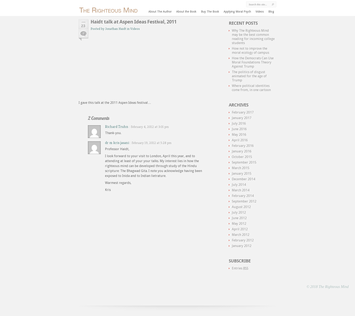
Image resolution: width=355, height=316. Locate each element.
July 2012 (239, 212)
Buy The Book (210, 11)
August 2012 (241, 207)
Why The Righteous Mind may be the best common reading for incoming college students (253, 37)
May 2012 (239, 224)
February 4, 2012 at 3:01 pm (150, 127)
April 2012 (240, 229)
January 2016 (241, 151)
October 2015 (242, 157)
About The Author (160, 11)
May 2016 (239, 135)
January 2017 (241, 118)
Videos (260, 11)
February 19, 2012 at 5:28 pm (152, 143)
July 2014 (239, 185)
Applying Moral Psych (237, 11)
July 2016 (239, 123)
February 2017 (243, 112)
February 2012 (243, 240)
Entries (240, 268)
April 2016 (240, 140)
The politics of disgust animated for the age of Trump (249, 76)
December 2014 (243, 179)
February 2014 (243, 196)
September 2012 (244, 201)
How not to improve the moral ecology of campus (250, 51)
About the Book (186, 11)
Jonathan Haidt (115, 29)
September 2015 (244, 162)
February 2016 (243, 146)
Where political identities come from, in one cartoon (251, 88)
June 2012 (239, 218)
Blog (271, 11)
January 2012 (241, 246)
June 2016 (239, 129)
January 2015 (241, 174)
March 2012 (240, 235)
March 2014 (240, 190)
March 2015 (240, 168)
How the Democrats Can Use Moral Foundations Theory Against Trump (253, 62)
